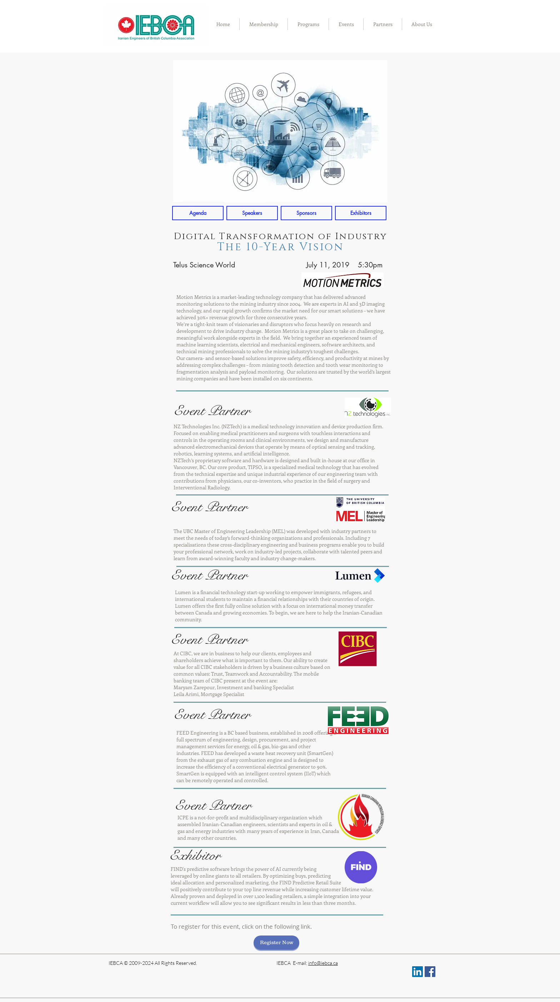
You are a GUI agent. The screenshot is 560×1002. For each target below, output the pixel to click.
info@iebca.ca (323, 963)
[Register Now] (276, 943)
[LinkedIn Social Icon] (417, 971)
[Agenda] (198, 213)
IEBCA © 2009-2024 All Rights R (144, 963)
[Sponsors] (306, 213)
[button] (264, 24)
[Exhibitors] (360, 213)
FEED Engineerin (196, 732)
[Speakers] (252, 213)
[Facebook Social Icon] (430, 971)
